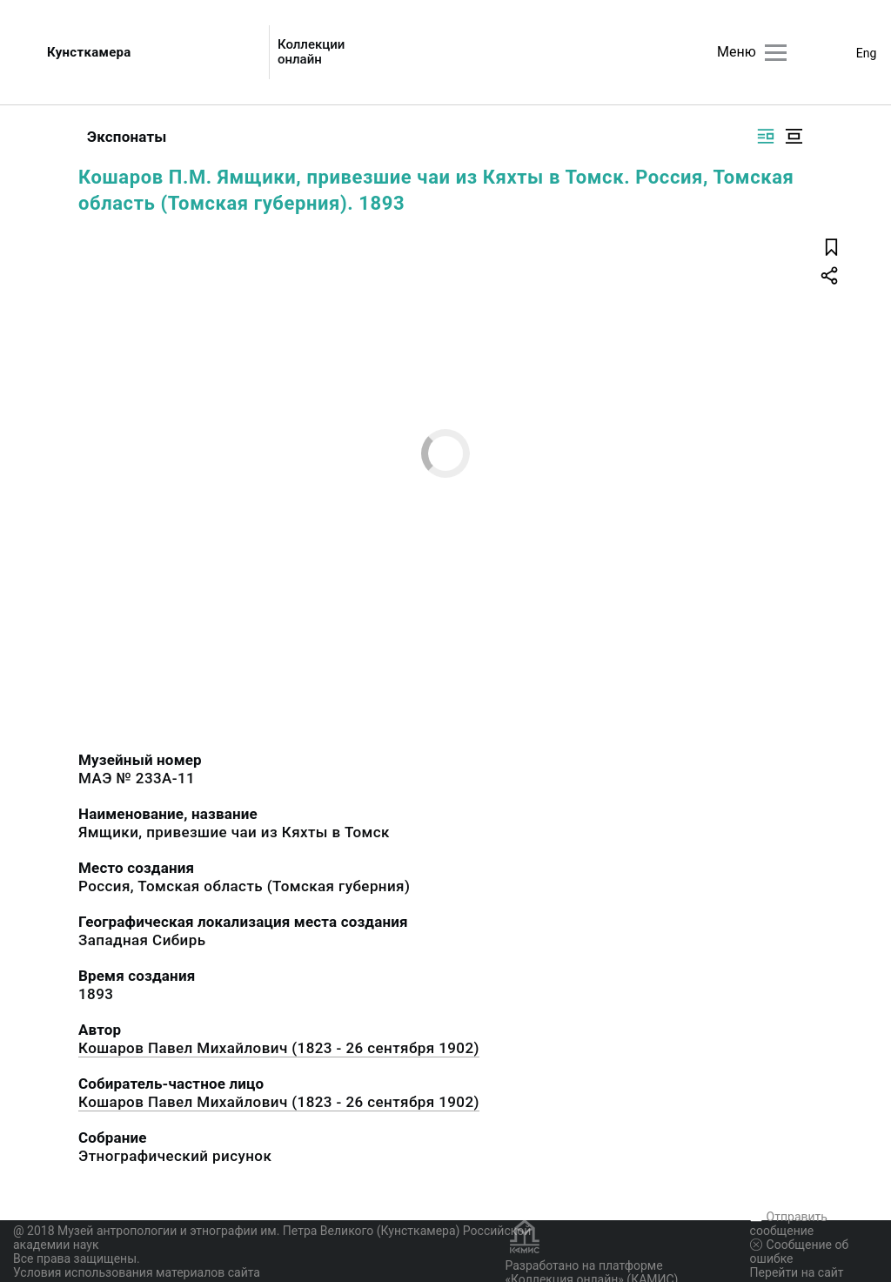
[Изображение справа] (766, 136)
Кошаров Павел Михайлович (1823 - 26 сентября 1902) (278, 1048)
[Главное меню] (775, 53)
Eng (866, 53)
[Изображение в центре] (793, 136)
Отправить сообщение (788, 1224)
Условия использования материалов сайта (136, 1272)
